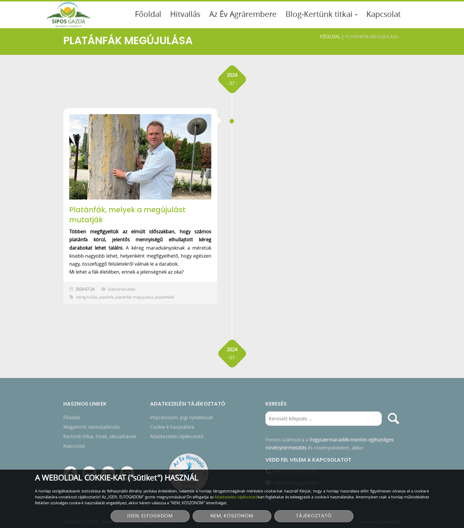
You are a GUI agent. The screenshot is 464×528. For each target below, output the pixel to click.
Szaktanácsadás (122, 289)
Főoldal (148, 14)
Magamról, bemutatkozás (91, 426)
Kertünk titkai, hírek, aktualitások (99, 436)
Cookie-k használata (172, 426)
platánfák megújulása (134, 297)
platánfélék (164, 297)
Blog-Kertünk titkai (321, 14)
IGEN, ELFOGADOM (150, 516)
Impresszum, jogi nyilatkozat (181, 417)
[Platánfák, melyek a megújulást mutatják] (140, 157)
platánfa (106, 297)
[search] (393, 418)
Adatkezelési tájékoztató (177, 436)
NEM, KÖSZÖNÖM (231, 516)
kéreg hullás (86, 297)
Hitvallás (185, 14)
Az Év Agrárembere (243, 14)
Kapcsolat (383, 14)
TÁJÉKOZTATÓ (314, 516)
